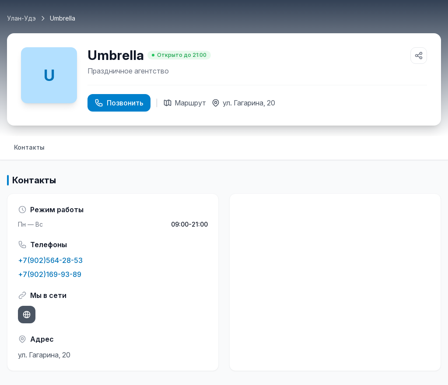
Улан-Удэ (21, 18)
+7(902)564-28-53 (50, 260)
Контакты (29, 147)
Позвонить (119, 102)
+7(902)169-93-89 (49, 274)
